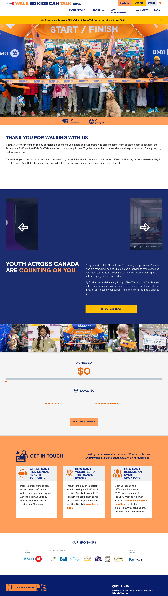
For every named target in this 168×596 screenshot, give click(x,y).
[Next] (145, 227)
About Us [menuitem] (98, 10)
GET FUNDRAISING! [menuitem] (118, 11)
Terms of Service (143, 592)
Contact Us (127, 592)
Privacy (115, 592)
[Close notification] (161, 20)
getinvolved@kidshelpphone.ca (106, 458)
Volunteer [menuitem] (142, 10)
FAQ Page (143, 458)
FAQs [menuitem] (157, 10)
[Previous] (23, 227)
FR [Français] (160, 3)
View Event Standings (84, 422)
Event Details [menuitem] (77, 10)
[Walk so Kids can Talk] (51, 3)
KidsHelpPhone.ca (120, 594)
